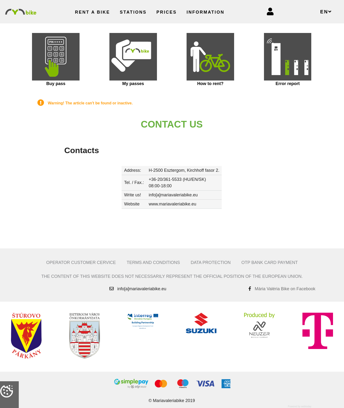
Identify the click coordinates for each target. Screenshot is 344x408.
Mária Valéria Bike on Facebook (285, 288)
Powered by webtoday (299, 406)
